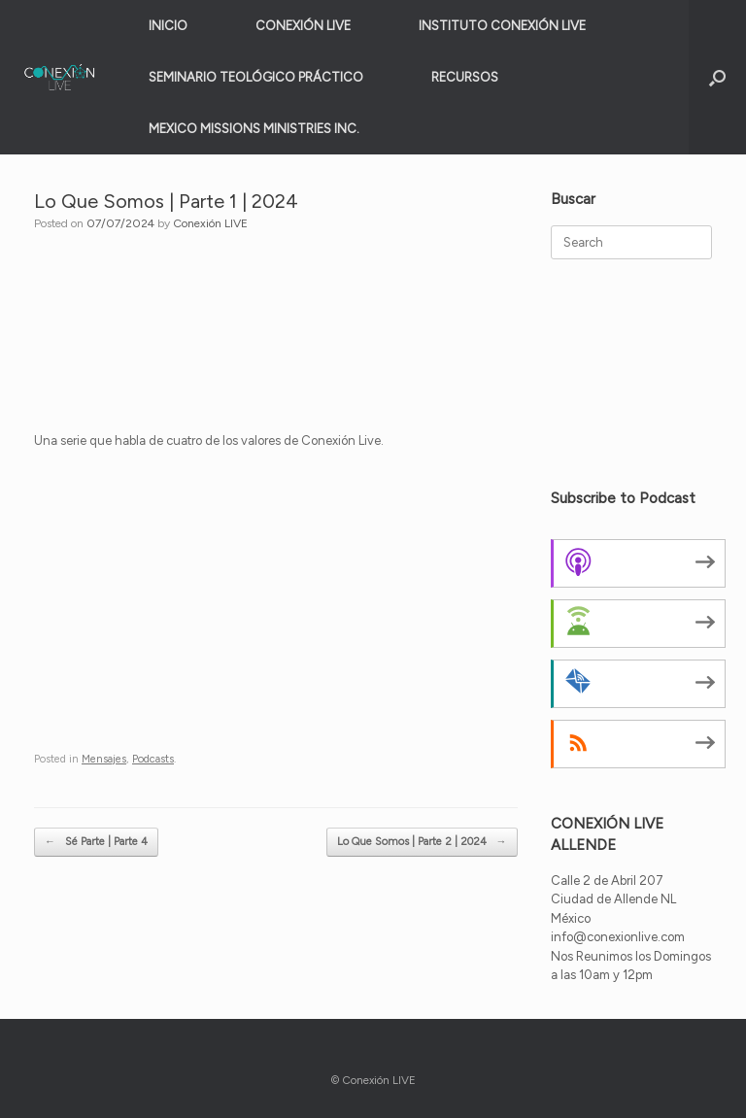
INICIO (168, 25)
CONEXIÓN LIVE (303, 25)
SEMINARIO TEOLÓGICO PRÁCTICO (256, 77)
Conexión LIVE (210, 223)
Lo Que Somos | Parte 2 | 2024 (422, 842)
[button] (717, 77)
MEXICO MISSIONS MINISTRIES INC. (254, 128)
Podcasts (153, 759)
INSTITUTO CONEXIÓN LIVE (502, 25)
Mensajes (104, 759)
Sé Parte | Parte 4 (96, 842)
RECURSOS (464, 77)
